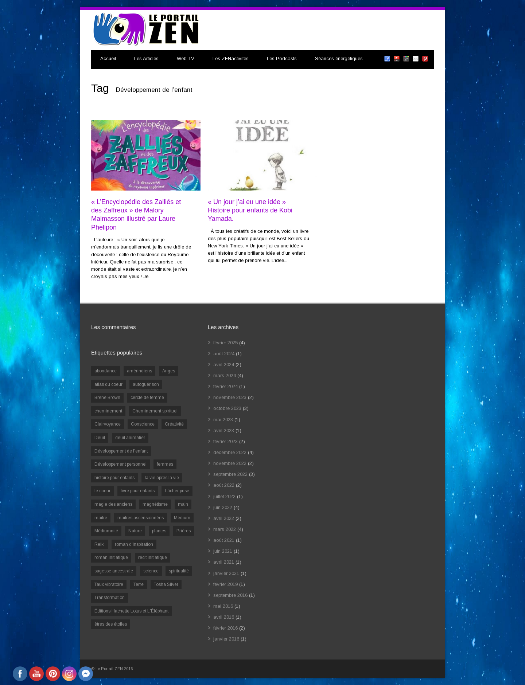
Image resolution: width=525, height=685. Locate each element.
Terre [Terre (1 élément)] (138, 584)
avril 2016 (223, 617)
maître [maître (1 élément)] (100, 517)
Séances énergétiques (339, 58)
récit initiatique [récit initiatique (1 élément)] (152, 557)
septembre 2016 (230, 595)
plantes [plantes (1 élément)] (159, 530)
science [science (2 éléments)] (151, 571)
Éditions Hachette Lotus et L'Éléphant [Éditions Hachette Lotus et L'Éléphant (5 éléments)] (131, 611)
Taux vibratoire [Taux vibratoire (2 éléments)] (108, 584)
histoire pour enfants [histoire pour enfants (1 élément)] (114, 477)
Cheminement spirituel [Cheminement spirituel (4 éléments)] (155, 411)
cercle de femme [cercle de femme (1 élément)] (147, 397)
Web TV (185, 58)
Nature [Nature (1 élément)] (135, 530)
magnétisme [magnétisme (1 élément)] (155, 504)
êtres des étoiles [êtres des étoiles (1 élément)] (110, 624)
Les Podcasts (282, 58)
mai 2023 (223, 419)
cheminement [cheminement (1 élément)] (108, 411)
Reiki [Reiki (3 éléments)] (99, 544)
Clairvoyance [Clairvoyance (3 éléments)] (107, 424)
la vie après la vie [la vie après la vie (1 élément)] (162, 477)
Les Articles (146, 58)
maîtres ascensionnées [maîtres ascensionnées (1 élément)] (140, 517)
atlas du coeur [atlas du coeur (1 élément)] (108, 384)
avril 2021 (223, 562)
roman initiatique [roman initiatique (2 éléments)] (111, 557)
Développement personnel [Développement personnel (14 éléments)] (120, 464)
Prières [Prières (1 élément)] (183, 530)
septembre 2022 (230, 474)
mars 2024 (224, 375)
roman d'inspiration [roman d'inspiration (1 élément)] (134, 544)
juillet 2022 (224, 496)
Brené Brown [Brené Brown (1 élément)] (107, 397)
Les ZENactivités (231, 58)
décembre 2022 (229, 452)
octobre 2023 (227, 408)
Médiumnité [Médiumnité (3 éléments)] (106, 530)
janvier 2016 (226, 639)
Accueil (108, 58)
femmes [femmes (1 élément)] (165, 464)
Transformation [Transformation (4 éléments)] (109, 597)
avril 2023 (223, 430)
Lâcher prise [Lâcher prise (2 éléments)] (177, 490)
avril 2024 (223, 364)
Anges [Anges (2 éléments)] (168, 370)
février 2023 (225, 441)
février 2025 (225, 342)
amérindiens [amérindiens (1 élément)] (139, 370)
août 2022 (223, 485)
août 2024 (223, 353)
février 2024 (225, 386)
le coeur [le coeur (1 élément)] (102, 490)
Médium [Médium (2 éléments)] (182, 517)
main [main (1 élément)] (183, 504)
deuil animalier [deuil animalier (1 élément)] (130, 437)
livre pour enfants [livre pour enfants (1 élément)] (138, 490)
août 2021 (223, 540)
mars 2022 (224, 529)
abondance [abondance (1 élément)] (105, 370)
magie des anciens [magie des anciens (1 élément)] (113, 504)
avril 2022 (223, 518)
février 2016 (225, 628)
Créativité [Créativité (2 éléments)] (174, 424)
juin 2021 (222, 551)
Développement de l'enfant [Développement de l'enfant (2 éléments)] (121, 451)
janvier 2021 (226, 573)
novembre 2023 (229, 397)
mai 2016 (223, 606)
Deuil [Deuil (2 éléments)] (99, 437)
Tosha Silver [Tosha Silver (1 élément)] (166, 584)
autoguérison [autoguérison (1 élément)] (146, 384)
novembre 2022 (229, 463)
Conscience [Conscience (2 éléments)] (143, 424)
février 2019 (225, 584)
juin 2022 (222, 507)
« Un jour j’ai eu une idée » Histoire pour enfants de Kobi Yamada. (250, 210)
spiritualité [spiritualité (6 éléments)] (179, 571)
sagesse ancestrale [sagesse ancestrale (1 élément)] (113, 571)
